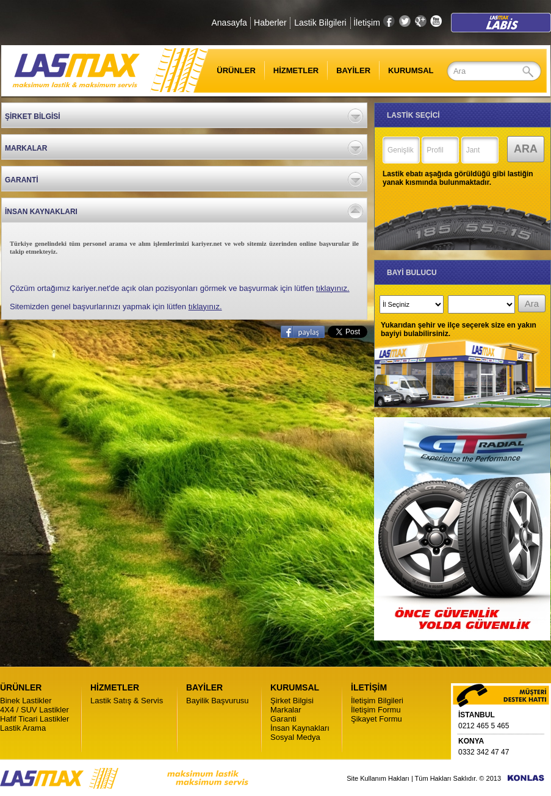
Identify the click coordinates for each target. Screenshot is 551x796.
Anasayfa (229, 22)
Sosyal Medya (295, 737)
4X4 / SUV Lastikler (34, 709)
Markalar (285, 709)
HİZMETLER (296, 70)
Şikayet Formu (376, 718)
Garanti (283, 718)
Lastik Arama (23, 728)
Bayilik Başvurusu (217, 700)
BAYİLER (353, 70)
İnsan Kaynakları (300, 728)
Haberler (270, 22)
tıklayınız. (333, 288)
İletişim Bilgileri (377, 700)
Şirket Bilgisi (292, 700)
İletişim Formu (376, 709)
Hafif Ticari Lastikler (34, 718)
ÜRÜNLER (228, 70)
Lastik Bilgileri (320, 22)
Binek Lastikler (26, 700)
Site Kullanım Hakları (378, 778)
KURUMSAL (410, 70)
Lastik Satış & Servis (126, 700)
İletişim (366, 22)
